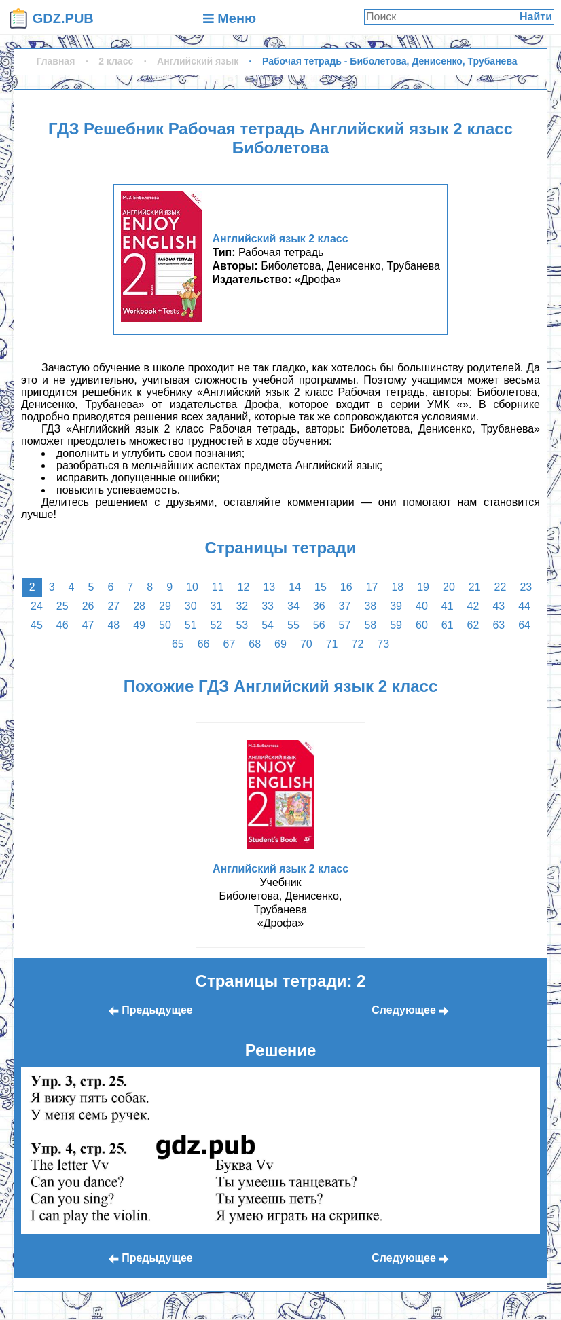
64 (524, 625)
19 (423, 587)
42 (473, 606)
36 (319, 606)
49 (139, 625)
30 (191, 606)
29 (165, 606)
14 (295, 587)
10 (192, 587)
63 (498, 625)
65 (178, 644)
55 (293, 625)
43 (498, 606)
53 (242, 625)
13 (269, 587)
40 (422, 606)
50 (165, 625)
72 (357, 644)
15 (320, 587)
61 (447, 625)
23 (526, 587)
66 (204, 644)
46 (62, 625)
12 (244, 587)
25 (62, 606)
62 (473, 625)
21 (475, 587)
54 (267, 625)
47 (88, 625)
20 (449, 587)
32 (242, 606)
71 (332, 644)
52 (217, 625)
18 (397, 587)
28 (139, 606)
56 (319, 625)
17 (372, 587)
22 (500, 587)
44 (524, 606)
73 (383, 644)
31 (217, 606)
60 (422, 625)
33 (267, 606)
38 (370, 606)
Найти (536, 16)
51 (191, 625)
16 (346, 587)
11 (218, 587)
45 (37, 625)
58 (370, 625)
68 (255, 644)
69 (280, 644)
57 (345, 625)
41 (447, 606)
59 (396, 625)
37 (345, 606)
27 (113, 606)
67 (229, 644)
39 (396, 606)
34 (293, 606)
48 (113, 625)
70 (306, 644)
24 (37, 606)
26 (88, 606)
